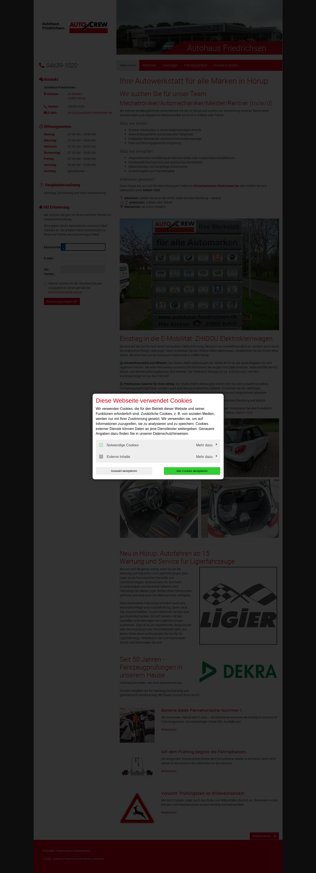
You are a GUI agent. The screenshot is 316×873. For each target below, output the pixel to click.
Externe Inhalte (114, 457)
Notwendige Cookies (119, 445)
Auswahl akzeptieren (124, 471)
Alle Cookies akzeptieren (192, 471)
